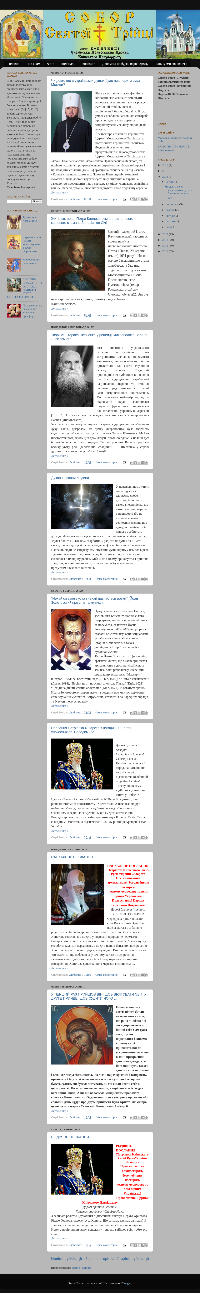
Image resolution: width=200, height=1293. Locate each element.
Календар (68, 64)
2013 (165, 239)
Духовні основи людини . (71, 478)
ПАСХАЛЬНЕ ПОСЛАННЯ (72, 857)
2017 (165, 165)
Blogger (126, 1283)
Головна (13, 64)
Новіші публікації (66, 1258)
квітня (170, 215)
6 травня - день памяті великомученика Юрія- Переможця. (32, 244)
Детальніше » (59, 192)
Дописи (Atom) (81, 1267)
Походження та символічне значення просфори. (32, 311)
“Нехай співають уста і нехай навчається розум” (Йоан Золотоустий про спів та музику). (94, 600)
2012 (165, 245)
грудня (170, 181)
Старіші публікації (133, 1258)
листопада (172, 204)
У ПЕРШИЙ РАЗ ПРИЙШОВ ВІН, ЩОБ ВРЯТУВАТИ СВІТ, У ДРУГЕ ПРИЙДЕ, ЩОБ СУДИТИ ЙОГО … (99, 996)
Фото (50, 64)
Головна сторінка (99, 1258)
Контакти (88, 64)
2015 (165, 176)
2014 (165, 234)
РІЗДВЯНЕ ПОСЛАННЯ (70, 1137)
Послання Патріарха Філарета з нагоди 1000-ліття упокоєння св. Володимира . (91, 730)
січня (169, 226)
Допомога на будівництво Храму (125, 64)
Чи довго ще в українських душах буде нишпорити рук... (178, 192)
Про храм (33, 64)
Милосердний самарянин (31, 261)
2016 (165, 170)
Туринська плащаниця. (30, 218)
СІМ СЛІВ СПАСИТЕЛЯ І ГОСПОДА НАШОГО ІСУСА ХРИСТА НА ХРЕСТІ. (24, 288)
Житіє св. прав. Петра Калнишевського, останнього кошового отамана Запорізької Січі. (92, 221)
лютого (170, 221)
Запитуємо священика (171, 64)
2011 (165, 251)
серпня (170, 209)
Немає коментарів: (106, 199)
